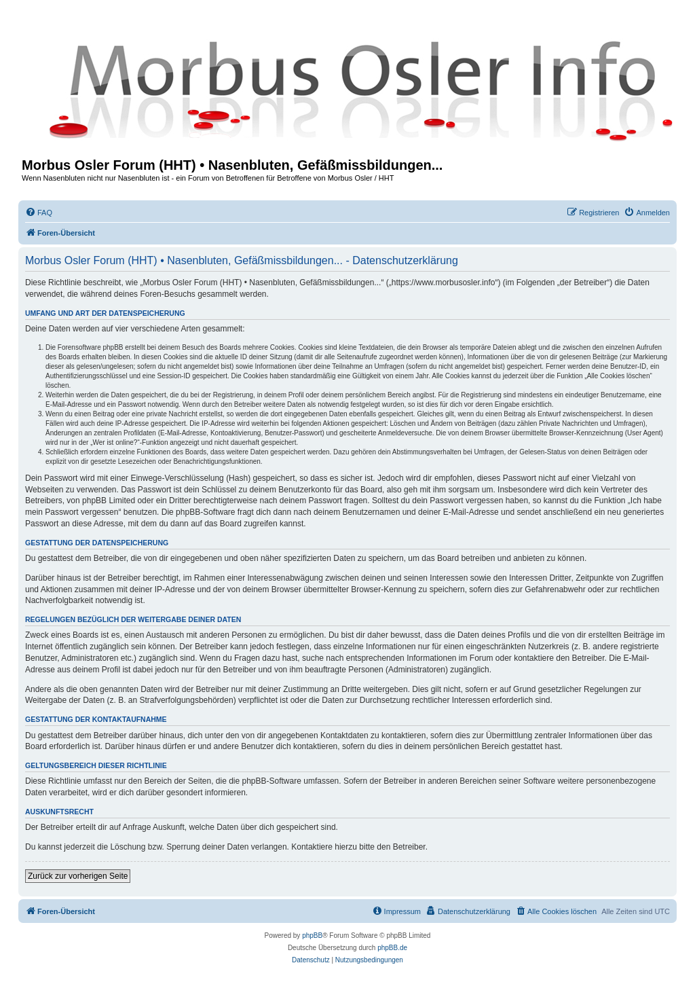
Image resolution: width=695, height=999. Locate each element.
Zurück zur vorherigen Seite (78, 876)
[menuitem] (38, 212)
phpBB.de (392, 947)
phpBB (312, 935)
